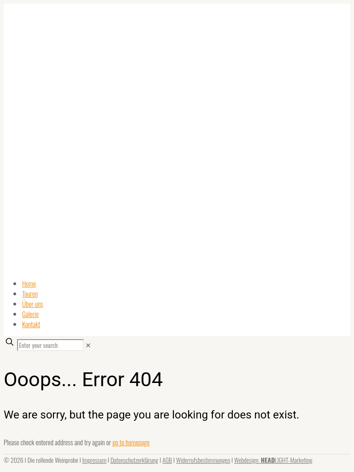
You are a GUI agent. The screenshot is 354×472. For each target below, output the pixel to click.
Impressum (94, 460)
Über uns (32, 304)
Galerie (30, 314)
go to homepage (131, 442)
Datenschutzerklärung (135, 460)
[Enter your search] (50, 345)
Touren (30, 293)
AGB (167, 460)
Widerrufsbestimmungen (203, 460)
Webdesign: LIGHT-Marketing (273, 460)
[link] (88, 345)
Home (29, 283)
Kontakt (31, 324)
